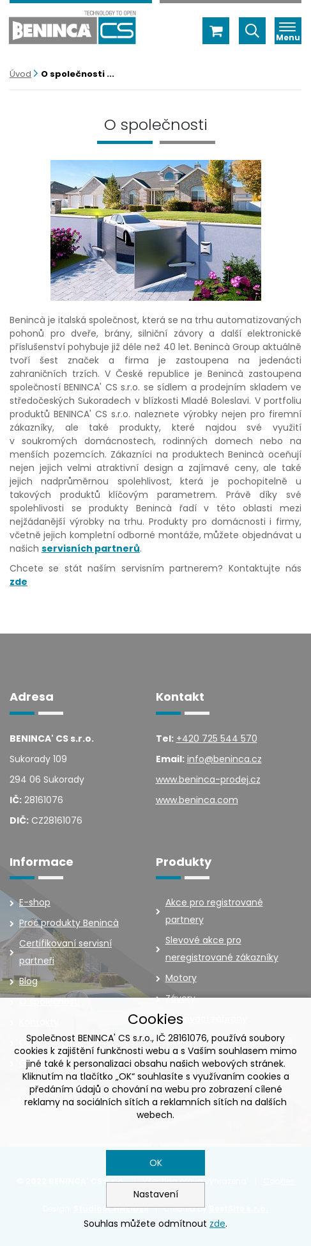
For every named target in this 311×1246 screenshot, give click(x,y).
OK (155, 1162)
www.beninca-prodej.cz (208, 779)
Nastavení (155, 1194)
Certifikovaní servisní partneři (65, 952)
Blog (28, 981)
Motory (181, 977)
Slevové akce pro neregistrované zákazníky (221, 949)
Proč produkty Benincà (69, 922)
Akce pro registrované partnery (214, 911)
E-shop (34, 902)
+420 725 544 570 (216, 738)
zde (217, 1223)
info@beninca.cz (224, 759)
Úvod (20, 74)
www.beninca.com (197, 800)
